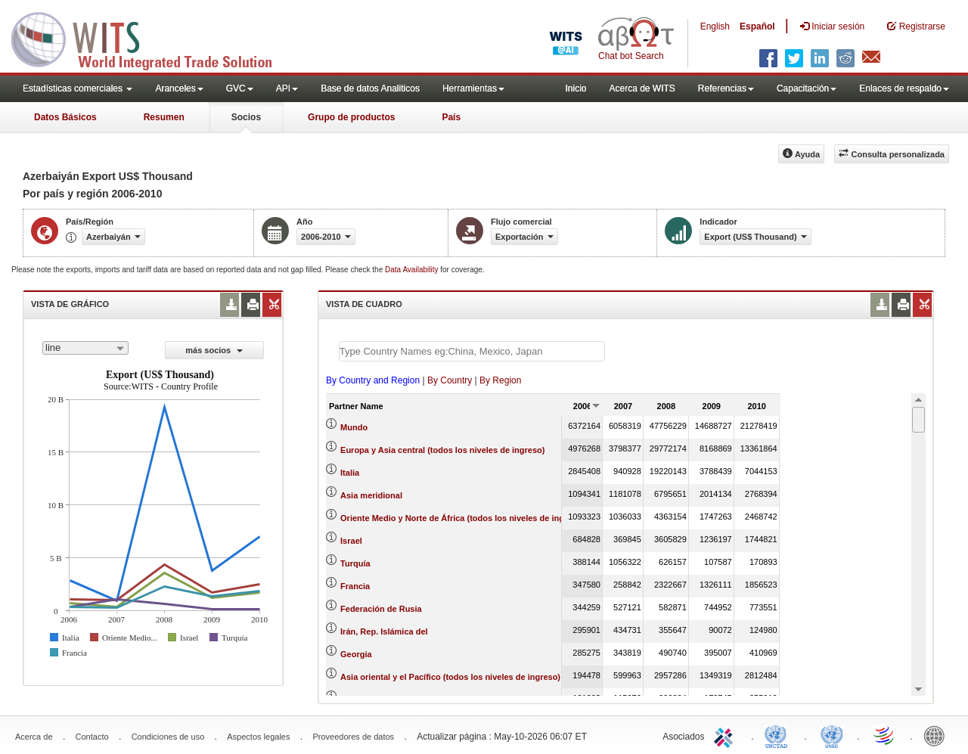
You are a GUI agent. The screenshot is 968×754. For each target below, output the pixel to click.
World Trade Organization (885, 735)
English (715, 26)
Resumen (164, 117)
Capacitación (806, 88)
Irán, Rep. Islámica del (384, 631)
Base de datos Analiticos (370, 88)
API (287, 88)
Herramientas (473, 88)
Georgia (356, 654)
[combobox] (85, 348)
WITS (151, 38)
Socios (246, 117)
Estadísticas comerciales (77, 88)
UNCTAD (779, 735)
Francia (355, 586)
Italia (349, 472)
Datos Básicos (65, 117)
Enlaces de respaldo (904, 88)
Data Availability (412, 269)
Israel (351, 540)
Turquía (355, 563)
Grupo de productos (351, 117)
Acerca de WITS (642, 88)
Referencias (726, 88)
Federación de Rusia (381, 608)
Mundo (354, 427)
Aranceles (179, 88)
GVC (239, 88)
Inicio (575, 88)
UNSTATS (832, 735)
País (451, 117)
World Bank (938, 735)
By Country (449, 380)
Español (757, 26)
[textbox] (472, 351)
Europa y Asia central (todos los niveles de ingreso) (442, 450)
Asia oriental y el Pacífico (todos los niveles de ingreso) (450, 676)
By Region (500, 380)
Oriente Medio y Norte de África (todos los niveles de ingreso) (462, 518)
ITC (726, 735)
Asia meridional (371, 495)
